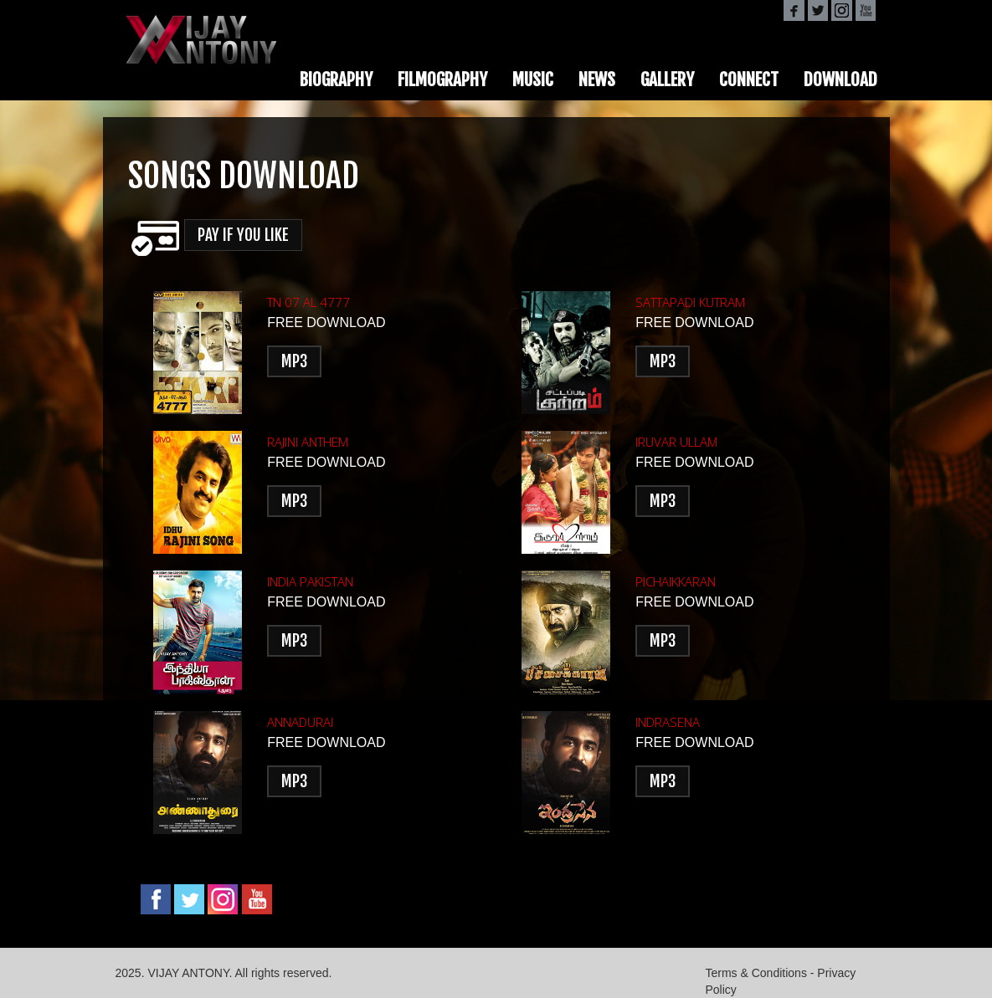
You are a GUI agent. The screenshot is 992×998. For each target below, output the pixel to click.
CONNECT (749, 79)
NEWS (596, 79)
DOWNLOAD (840, 79)
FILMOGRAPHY (442, 79)
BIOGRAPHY (336, 79)
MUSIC (532, 79)
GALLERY (667, 79)
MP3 (294, 361)
